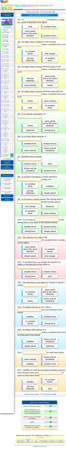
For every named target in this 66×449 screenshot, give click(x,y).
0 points (12, 155)
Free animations (9, 5)
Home (2, 5)
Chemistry (24, 5)
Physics (30, 5)
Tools (51, 5)
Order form (7, 195)
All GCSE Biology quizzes (7, 179)
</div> (39, 228)
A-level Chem (44, 5)
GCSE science (7, 162)
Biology (17, 5)
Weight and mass (5, 40)
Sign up (4, 7)
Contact (7, 199)
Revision (36, 5)
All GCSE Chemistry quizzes (7, 183)
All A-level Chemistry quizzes (7, 192)
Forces (5, 49)
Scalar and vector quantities (5, 31)
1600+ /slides (7, 167)
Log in (10, 7)
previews (7, 175)
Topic (7, 27)
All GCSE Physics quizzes (7, 188)
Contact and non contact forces (5, 36)
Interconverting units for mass (5, 45)
